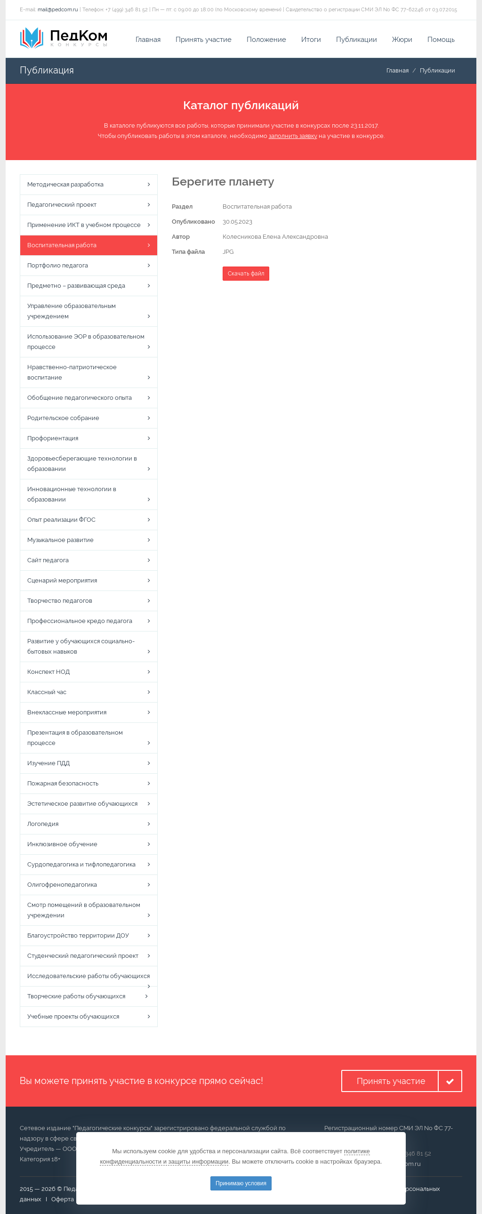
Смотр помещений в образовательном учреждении (83, 910)
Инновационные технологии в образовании (71, 494)
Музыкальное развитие (60, 539)
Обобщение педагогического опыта (79, 397)
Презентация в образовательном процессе (75, 737)
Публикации (356, 39)
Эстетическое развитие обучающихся (82, 803)
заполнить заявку (293, 135)
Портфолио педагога (57, 265)
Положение (266, 39)
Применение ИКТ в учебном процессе (84, 224)
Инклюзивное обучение (62, 844)
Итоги (311, 39)
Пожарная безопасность (62, 783)
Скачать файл (246, 273)
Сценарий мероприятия (62, 580)
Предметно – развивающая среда (76, 285)
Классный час (46, 692)
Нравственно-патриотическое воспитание (72, 372)
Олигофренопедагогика (62, 884)
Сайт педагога (48, 560)
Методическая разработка (65, 184)
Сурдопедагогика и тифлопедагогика (81, 864)
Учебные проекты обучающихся (73, 1016)
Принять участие (204, 39)
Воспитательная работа (61, 245)
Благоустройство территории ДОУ (78, 935)
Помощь (441, 39)
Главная (148, 39)
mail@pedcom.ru (58, 10)
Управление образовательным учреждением (71, 311)
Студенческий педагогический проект (82, 955)
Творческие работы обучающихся (76, 996)
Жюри (402, 39)
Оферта (62, 1199)
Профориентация (52, 438)
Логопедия (42, 823)
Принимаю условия (241, 1183)
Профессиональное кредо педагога (79, 620)
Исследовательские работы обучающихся (88, 975)
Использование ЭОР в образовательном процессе (86, 341)
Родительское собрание (63, 417)
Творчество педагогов (59, 600)
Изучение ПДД (48, 763)
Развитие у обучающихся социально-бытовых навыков (81, 646)
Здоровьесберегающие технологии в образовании (82, 463)
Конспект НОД (48, 671)
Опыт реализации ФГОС (61, 519)
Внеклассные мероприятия (66, 712)
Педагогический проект (61, 204)
